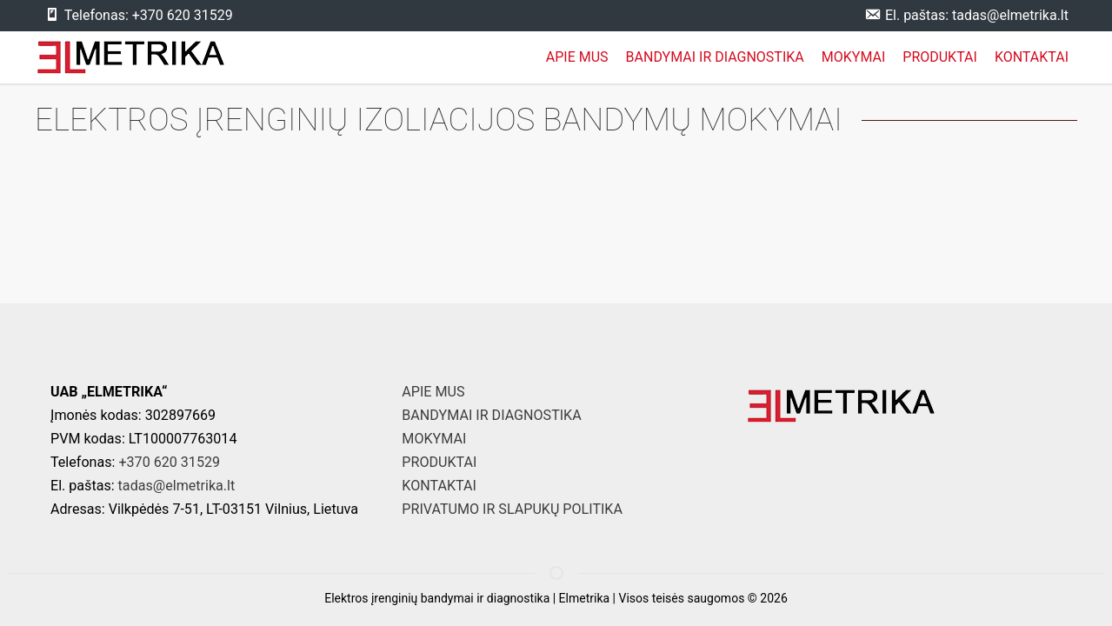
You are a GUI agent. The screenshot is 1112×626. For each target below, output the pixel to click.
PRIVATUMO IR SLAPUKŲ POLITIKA (512, 509)
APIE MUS (577, 57)
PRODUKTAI (939, 57)
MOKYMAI (854, 57)
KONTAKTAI (1032, 57)
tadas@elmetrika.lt (177, 485)
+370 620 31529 (169, 462)
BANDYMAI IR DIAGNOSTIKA (715, 57)
